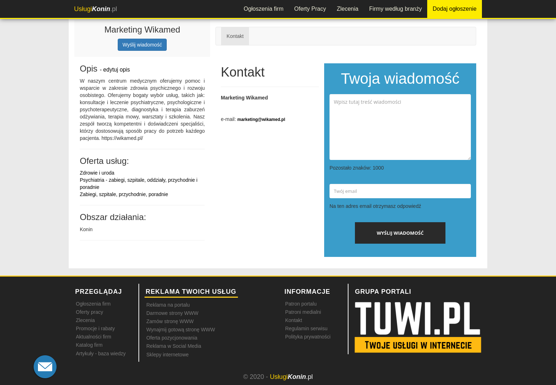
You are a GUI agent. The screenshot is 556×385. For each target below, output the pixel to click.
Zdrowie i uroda (97, 173)
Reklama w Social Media (173, 346)
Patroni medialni (303, 312)
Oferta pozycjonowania (171, 338)
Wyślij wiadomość (142, 45)
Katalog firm (89, 345)
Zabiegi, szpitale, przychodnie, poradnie (124, 194)
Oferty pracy (89, 312)
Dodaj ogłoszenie (455, 9)
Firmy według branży (395, 9)
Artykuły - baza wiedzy (101, 353)
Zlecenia (347, 9)
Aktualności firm (93, 337)
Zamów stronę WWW (170, 321)
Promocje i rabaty (95, 328)
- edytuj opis (115, 70)
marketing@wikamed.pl (261, 119)
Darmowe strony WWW (172, 313)
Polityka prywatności (308, 337)
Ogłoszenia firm (263, 9)
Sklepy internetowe (167, 354)
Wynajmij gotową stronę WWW (180, 329)
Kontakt (234, 36)
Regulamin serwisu (306, 328)
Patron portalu (301, 304)
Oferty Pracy (310, 9)
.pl (95, 9)
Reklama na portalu (168, 305)
